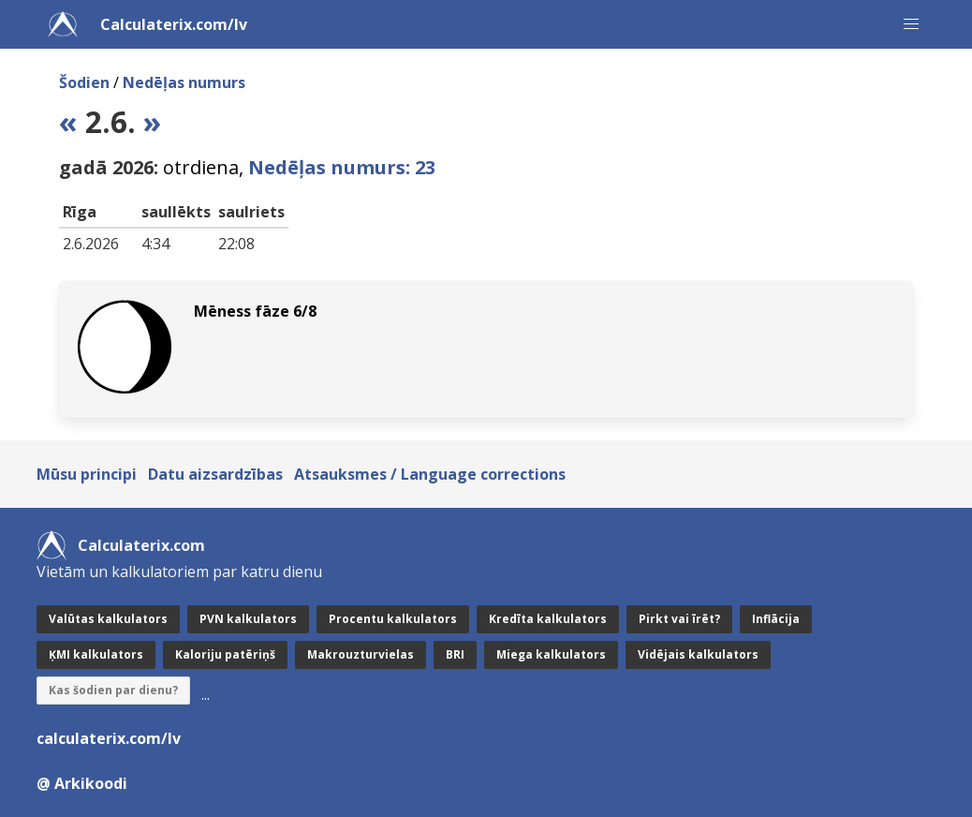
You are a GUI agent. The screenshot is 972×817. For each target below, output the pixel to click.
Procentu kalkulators (393, 619)
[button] (911, 24)
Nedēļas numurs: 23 (341, 167)
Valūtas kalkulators (108, 619)
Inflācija (776, 619)
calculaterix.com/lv (109, 738)
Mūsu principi (87, 474)
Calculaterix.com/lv (173, 24)
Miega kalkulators (551, 654)
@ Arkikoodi (82, 783)
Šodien (84, 82)
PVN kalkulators (248, 619)
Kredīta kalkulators (548, 619)
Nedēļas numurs (184, 82)
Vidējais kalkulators (698, 654)
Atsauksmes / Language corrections (430, 474)
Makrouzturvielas (360, 654)
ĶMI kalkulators (96, 654)
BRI (455, 654)
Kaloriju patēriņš (225, 654)
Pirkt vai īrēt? (679, 619)
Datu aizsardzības (215, 474)
